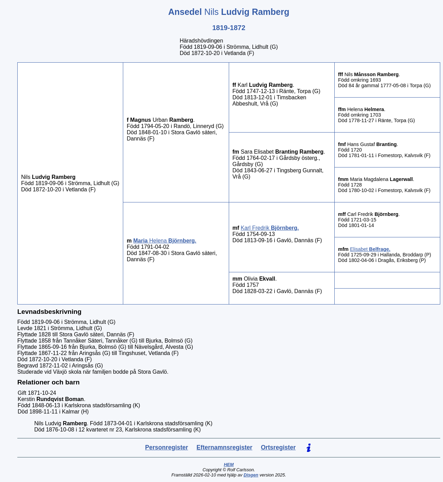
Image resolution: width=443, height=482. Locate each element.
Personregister (166, 447)
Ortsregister (278, 447)
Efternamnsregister (224, 447)
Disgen (251, 475)
